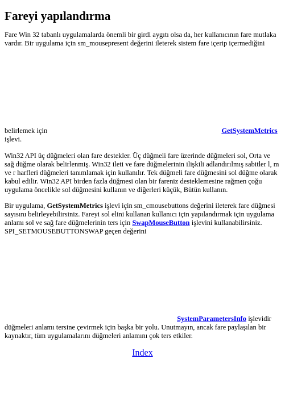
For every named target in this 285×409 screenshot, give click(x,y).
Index (142, 352)
